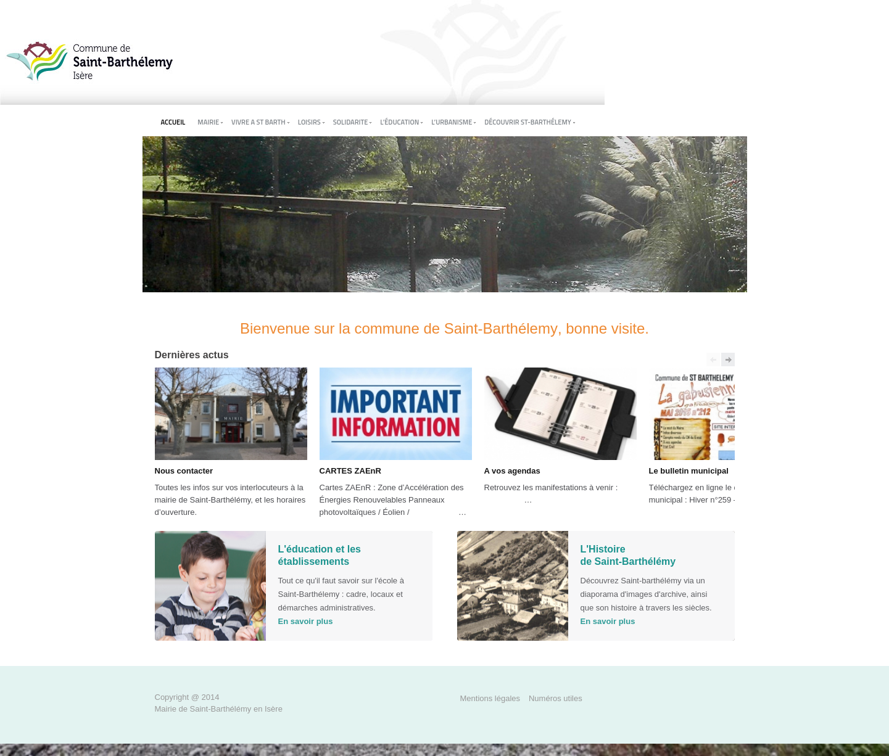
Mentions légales (490, 698)
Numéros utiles (555, 698)
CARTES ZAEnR (350, 470)
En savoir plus (305, 621)
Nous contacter (184, 470)
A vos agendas (512, 470)
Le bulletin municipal (689, 470)
